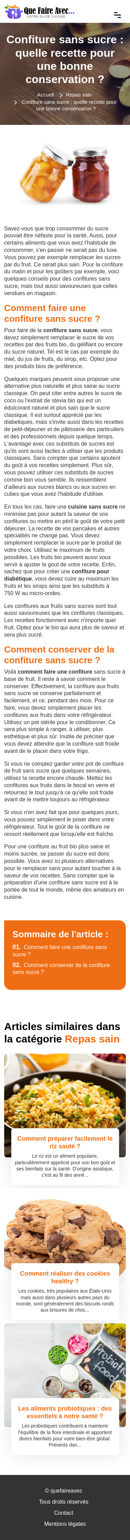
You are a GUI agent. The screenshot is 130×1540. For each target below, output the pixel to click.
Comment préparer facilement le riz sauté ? (65, 1142)
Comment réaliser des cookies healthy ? (65, 1277)
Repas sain (79, 95)
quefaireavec (67, 1491)
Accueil (45, 95)
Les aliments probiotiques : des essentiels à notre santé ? (65, 1412)
